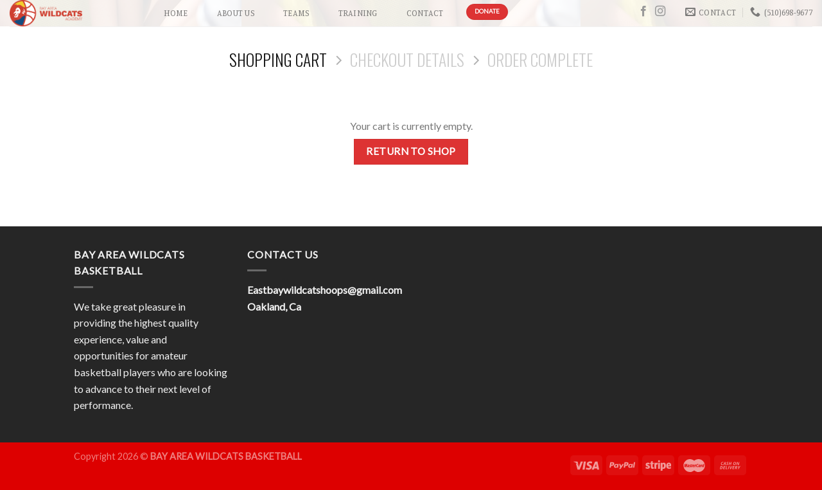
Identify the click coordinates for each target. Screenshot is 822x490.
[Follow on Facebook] (643, 11)
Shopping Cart (278, 59)
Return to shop (411, 151)
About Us (235, 13)
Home (176, 13)
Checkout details (407, 59)
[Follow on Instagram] (660, 11)
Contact (425, 13)
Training (358, 13)
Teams (296, 13)
